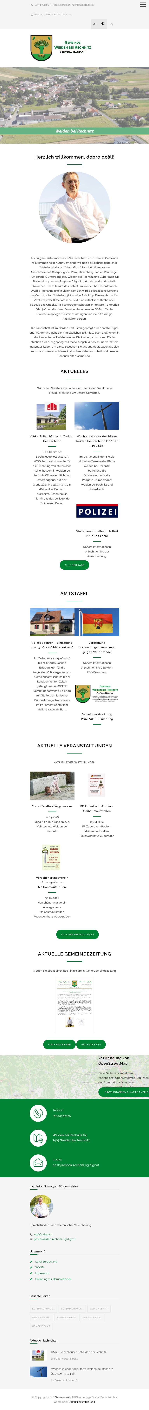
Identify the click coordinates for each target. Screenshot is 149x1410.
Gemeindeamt (99, 1309)
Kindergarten (66, 1317)
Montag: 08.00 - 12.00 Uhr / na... (53, 14)
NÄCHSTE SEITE (91, 1044)
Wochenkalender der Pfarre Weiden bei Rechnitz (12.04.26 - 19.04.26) (97, 441)
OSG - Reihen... (41, 1317)
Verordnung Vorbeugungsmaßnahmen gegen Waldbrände (97, 647)
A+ (95, 24)
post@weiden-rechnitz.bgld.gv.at (74, 4)
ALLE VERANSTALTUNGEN (77, 934)
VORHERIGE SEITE (59, 1044)
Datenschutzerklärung (81, 1401)
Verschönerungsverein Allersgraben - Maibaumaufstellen (52, 882)
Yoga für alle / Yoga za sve (52, 806)
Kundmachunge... (43, 1309)
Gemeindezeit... (92, 1317)
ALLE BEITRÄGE (74, 565)
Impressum (42, 1273)
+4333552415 (41, 4)
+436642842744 (43, 1234)
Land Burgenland (46, 1261)
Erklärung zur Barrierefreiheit (53, 1279)
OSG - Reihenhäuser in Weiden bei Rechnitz (78, 1352)
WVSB (39, 1267)
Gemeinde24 (63, 1397)
